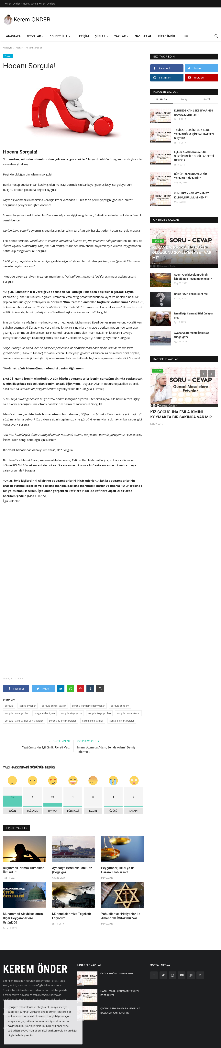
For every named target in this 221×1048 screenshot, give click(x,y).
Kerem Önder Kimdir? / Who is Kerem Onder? (30, 3)
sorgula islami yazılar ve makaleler (24, 720)
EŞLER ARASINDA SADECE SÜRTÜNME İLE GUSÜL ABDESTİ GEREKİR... (194, 156)
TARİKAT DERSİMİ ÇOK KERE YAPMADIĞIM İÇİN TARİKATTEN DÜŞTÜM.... (194, 134)
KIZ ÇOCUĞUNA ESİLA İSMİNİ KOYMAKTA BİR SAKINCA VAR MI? (181, 414)
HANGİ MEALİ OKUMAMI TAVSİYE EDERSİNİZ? (119, 993)
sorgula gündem (120, 705)
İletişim (83, 36)
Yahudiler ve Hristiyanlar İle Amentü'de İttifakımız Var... (120, 916)
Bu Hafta (161, 99)
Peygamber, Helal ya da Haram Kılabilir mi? (118, 870)
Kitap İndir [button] (168, 36)
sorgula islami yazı (44, 713)
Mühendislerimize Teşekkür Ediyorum (71, 916)
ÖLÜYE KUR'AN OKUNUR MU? (116, 973)
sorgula (9, 705)
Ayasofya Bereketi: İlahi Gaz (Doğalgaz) (72, 870)
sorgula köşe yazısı (71, 713)
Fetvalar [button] (35, 36)
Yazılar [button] (121, 36)
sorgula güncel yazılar (54, 705)
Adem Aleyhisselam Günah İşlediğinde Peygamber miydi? (193, 276)
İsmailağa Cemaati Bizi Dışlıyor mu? (193, 315)
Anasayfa (13, 36)
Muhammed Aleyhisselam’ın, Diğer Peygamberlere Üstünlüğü (23, 918)
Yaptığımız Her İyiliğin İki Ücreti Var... (46, 747)
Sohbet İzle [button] (60, 36)
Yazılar (19, 47)
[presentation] (203, 373)
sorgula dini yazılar (92, 720)
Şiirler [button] (101, 36)
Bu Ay (184, 99)
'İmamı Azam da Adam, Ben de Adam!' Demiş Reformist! (106, 750)
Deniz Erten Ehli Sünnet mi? (191, 294)
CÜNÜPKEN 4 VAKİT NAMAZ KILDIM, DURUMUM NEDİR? (191, 195)
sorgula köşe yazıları (99, 713)
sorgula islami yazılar (16, 713)
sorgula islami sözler (128, 713)
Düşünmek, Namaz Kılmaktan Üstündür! (23, 870)
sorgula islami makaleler (62, 720)
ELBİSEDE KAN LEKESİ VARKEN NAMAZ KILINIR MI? (193, 112)
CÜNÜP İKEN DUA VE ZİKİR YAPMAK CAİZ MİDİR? (190, 176)
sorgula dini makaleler (121, 720)
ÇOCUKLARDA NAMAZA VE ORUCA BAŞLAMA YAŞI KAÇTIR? (120, 1010)
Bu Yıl (207, 99)
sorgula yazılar (27, 705)
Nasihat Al (143, 36)
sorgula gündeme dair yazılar (88, 705)
